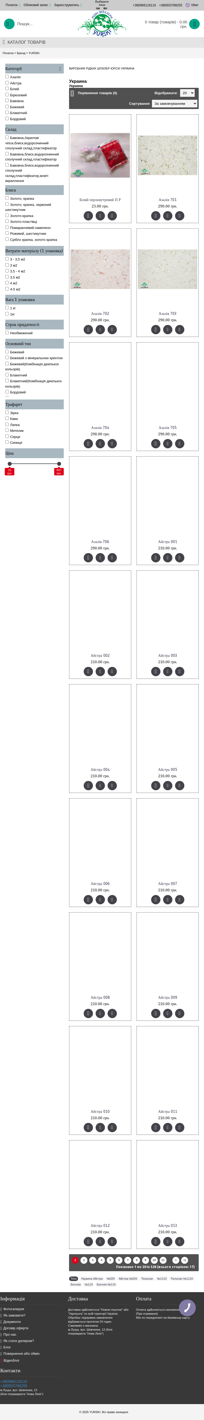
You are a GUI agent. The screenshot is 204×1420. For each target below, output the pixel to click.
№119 (89, 1284)
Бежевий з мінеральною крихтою (34, 358)
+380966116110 (13, 1381)
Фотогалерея (12, 1309)
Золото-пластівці (21, 221)
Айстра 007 (167, 883)
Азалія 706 (100, 542)
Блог (5, 1347)
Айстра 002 (100, 655)
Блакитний (16, 375)
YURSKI (34, 53)
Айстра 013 (167, 1225)
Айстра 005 (167, 769)
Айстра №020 (128, 1278)
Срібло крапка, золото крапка (31, 239)
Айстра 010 (100, 1111)
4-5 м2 (12, 289)
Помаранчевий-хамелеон (28, 227)
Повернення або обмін (20, 1354)
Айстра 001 (167, 542)
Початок (8, 53)
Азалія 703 (167, 313)
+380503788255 (13, 1386)
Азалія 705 (167, 427)
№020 (111, 1278)
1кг (10, 314)
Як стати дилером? (17, 1341)
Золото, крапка (19, 198)
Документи (10, 1322)
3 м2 (11, 265)
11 (163, 1260)
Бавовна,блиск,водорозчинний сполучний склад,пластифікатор (32, 157)
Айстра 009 (167, 997)
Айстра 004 (100, 769)
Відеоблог (10, 1360)
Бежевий (14, 352)
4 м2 (11, 283)
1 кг (10, 308)
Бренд (21, 53)
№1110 (162, 1278)
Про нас (8, 1334)
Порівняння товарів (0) (97, 93)
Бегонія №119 (106, 1284)
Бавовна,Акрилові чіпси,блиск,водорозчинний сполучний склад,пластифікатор (31, 143)
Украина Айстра (92, 1278)
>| (184, 1260)
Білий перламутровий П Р (100, 200)
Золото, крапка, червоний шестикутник (28, 207)
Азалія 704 (100, 427)
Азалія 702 (100, 313)
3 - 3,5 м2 (15, 259)
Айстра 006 (100, 883)
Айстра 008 (100, 997)
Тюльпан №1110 (182, 1278)
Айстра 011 (167, 1111)
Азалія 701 (167, 200)
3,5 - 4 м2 (15, 271)
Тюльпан (147, 1278)
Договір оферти (14, 1328)
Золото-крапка (19, 216)
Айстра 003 (167, 655)
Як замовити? (13, 1315)
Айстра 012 (100, 1225)
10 (154, 1260)
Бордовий (15, 392)
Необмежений (19, 333)
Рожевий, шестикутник (25, 233)
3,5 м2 (12, 277)
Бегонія (76, 1284)
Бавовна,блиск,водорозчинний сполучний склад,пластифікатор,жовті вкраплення (32, 173)
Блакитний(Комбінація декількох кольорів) (33, 383)
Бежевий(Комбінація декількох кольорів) (32, 366)
